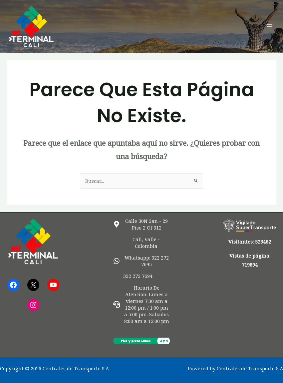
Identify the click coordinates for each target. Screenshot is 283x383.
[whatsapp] (141, 261)
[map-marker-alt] (141, 224)
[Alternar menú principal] (269, 26)
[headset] (141, 304)
